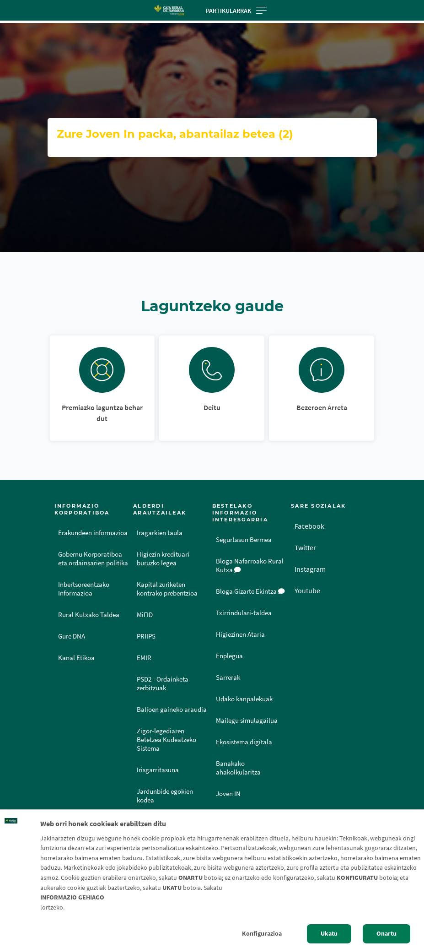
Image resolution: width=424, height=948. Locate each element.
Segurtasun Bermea (244, 540)
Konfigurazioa (262, 933)
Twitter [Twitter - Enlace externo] (305, 547)
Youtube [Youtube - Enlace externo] (307, 590)
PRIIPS (146, 636)
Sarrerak (228, 677)
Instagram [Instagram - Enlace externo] (310, 569)
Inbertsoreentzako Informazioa (83, 588)
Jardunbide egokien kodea (165, 795)
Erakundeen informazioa (93, 533)
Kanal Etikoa (76, 658)
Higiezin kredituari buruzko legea (163, 558)
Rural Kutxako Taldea (88, 615)
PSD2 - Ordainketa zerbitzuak (162, 683)
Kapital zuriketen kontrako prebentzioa (167, 588)
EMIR (144, 658)
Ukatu (329, 933)
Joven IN (228, 794)
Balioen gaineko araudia (172, 709)
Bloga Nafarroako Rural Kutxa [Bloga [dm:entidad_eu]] (250, 565)
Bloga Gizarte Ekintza (250, 591)
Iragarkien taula (159, 533)
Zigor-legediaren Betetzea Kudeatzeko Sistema (166, 740)
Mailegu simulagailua (247, 720)
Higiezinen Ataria (240, 634)
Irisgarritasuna (158, 770)
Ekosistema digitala (244, 742)
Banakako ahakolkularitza (238, 767)
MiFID (145, 615)
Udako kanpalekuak (244, 699)
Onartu (386, 933)
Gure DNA (71, 636)
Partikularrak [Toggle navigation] (236, 10)
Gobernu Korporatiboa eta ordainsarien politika (93, 558)
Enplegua (229, 656)
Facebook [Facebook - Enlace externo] (309, 526)
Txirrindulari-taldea (244, 613)
